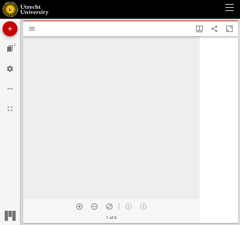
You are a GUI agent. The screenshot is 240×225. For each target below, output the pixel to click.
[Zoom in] (79, 206)
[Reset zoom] (109, 206)
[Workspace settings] (10, 68)
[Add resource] (10, 28)
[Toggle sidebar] (31, 28)
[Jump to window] (10, 48)
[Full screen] (10, 108)
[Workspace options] (10, 88)
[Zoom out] (94, 206)
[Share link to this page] (214, 28)
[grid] (219, 129)
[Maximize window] (229, 28)
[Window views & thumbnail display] (199, 28)
